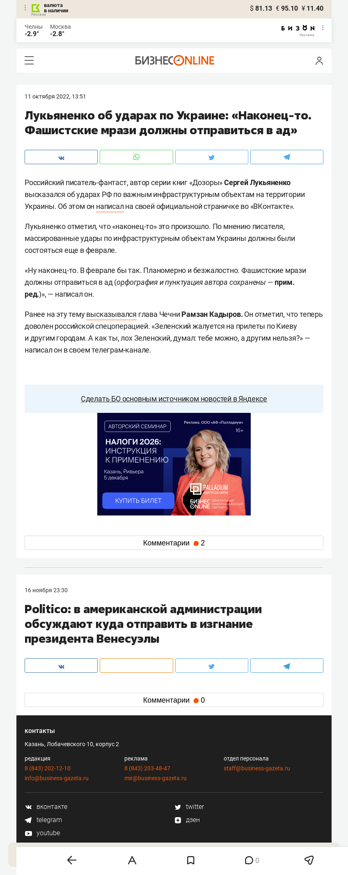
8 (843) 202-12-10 (48, 768)
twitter (189, 807)
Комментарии (174, 543)
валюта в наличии (56, 7)
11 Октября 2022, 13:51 (55, 96)
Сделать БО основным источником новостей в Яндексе (174, 398)
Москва (60, 26)
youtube (42, 833)
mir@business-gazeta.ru (155, 778)
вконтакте (46, 807)
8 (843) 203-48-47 (147, 768)
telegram (43, 820)
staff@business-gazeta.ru (257, 768)
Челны (34, 26)
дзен (187, 820)
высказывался (111, 314)
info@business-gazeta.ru (57, 778)
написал (110, 206)
